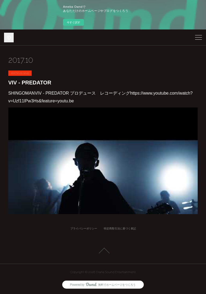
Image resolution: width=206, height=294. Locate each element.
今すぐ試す (73, 22)
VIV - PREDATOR (29, 82)
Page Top (103, 251)
